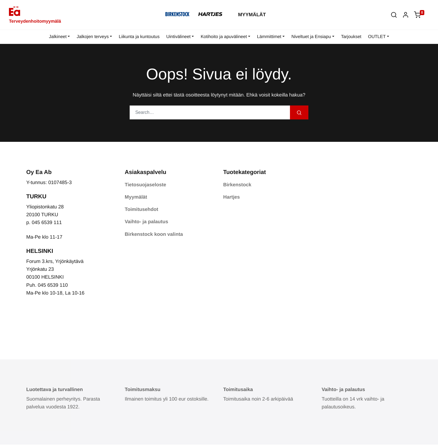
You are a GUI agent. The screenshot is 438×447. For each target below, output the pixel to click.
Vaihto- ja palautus (146, 221)
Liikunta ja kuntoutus (139, 36)
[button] (394, 14)
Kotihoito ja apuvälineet (224, 36)
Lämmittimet (269, 36)
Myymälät (252, 14)
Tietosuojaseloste (145, 184)
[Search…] (210, 112)
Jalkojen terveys (93, 36)
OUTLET (377, 36)
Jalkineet (57, 36)
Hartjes (231, 197)
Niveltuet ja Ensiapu (311, 36)
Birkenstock (237, 184)
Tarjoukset (351, 36)
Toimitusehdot (141, 209)
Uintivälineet (178, 36)
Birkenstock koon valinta (154, 234)
